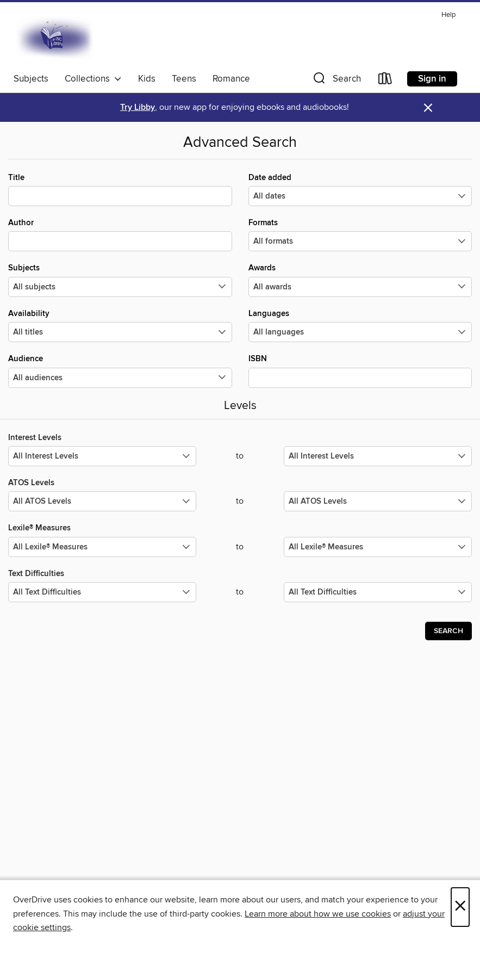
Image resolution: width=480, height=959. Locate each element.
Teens (184, 79)
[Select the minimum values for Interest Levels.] (102, 456)
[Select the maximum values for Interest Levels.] (378, 456)
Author (120, 234)
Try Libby (137, 107)
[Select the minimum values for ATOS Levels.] (102, 501)
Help (448, 15)
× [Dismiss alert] (428, 108)
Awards (360, 279)
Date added (360, 189)
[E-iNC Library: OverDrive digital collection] (55, 38)
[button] (336, 80)
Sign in (432, 79)
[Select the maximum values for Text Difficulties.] (378, 592)
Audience (120, 370)
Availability (120, 325)
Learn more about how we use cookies (318, 913)
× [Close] (460, 907)
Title (120, 189)
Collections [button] (93, 79)
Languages (360, 325)
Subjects (31, 79)
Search (448, 631)
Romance (231, 79)
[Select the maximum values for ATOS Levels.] (378, 501)
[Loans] (385, 80)
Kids (146, 79)
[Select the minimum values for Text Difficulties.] (102, 592)
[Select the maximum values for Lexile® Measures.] (378, 547)
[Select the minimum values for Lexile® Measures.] (102, 547)
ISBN (360, 370)
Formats (360, 234)
